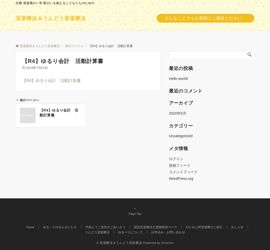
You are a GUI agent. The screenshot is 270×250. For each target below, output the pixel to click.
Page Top (135, 211)
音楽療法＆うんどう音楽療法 (51, 18)
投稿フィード (180, 165)
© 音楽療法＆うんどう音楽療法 (119, 242)
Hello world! (178, 79)
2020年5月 (177, 113)
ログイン (176, 159)
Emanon (167, 242)
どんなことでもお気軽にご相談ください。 (205, 18)
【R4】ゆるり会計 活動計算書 (51, 80)
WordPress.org (181, 179)
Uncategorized (181, 136)
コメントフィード (183, 172)
